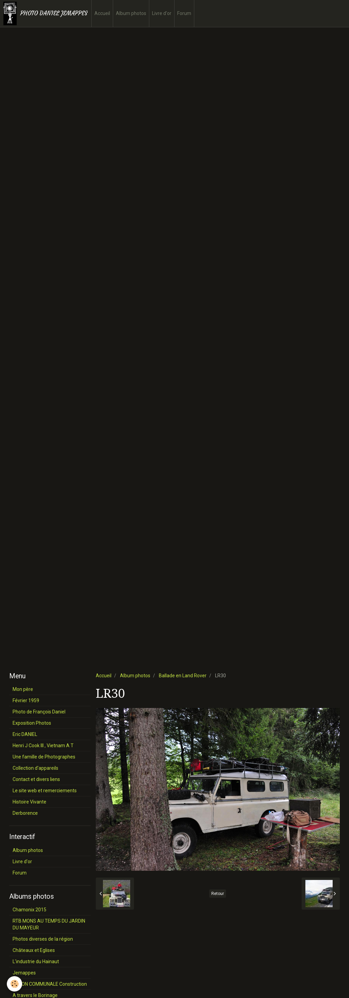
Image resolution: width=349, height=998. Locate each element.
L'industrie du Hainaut (36, 961)
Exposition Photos (32, 723)
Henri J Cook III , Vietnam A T (43, 745)
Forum (184, 13)
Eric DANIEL (25, 734)
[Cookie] (14, 984)
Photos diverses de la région (43, 939)
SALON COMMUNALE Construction (50, 984)
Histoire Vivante (29, 802)
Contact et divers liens (36, 779)
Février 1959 (26, 700)
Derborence (25, 813)
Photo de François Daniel (39, 711)
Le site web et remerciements (45, 790)
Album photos (131, 13)
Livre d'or (161, 13)
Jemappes (24, 972)
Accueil (102, 13)
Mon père (23, 689)
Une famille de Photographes (44, 757)
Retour (217, 893)
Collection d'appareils (35, 768)
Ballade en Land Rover (183, 675)
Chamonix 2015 (29, 909)
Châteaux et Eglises (34, 950)
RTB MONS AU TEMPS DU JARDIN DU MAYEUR (49, 924)
